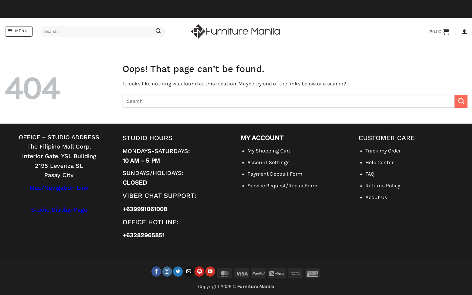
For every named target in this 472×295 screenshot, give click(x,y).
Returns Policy (382, 186)
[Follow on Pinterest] (199, 271)
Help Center (379, 162)
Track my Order (383, 151)
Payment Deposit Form (274, 174)
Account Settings (268, 162)
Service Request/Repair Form (282, 186)
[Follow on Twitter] (178, 271)
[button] (19, 31)
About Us (376, 197)
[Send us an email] (189, 271)
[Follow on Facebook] (156, 271)
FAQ (369, 174)
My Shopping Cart (268, 151)
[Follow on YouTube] (210, 271)
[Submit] (158, 31)
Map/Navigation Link (59, 187)
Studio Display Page (59, 209)
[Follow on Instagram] (167, 271)
